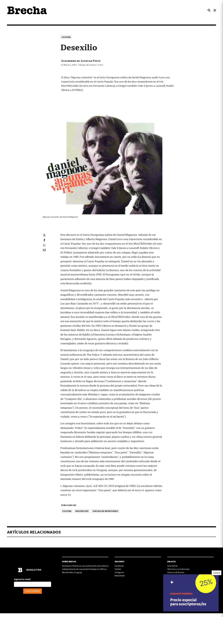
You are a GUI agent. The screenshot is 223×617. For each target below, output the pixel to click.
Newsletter (120, 575)
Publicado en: (68, 505)
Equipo (170, 575)
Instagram (119, 572)
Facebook (119, 565)
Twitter (118, 569)
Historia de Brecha (175, 572)
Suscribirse (172, 565)
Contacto (171, 578)
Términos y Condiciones (178, 569)
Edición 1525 (82, 511)
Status (170, 582)
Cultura (66, 37)
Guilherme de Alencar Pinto (81, 60)
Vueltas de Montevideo (105, 511)
